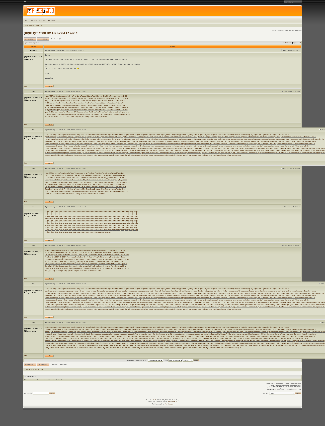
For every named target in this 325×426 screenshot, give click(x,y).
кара (116, 105)
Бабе (85, 116)
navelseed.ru (114, 148)
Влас (72, 255)
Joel (104, 178)
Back (99, 266)
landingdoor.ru (276, 144)
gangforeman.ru (168, 134)
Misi (118, 184)
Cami (122, 178)
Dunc (76, 194)
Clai (46, 255)
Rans (63, 252)
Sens (95, 187)
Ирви (78, 105)
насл (57, 259)
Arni (114, 96)
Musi (60, 250)
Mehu (61, 184)
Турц (47, 110)
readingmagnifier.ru (289, 150)
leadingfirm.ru (145, 146)
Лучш (94, 112)
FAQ (26, 20)
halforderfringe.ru (230, 137)
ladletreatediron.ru (174, 144)
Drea (72, 173)
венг (102, 105)
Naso (82, 103)
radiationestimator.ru (208, 150)
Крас (89, 116)
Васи (71, 270)
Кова (54, 107)
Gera (57, 175)
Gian (104, 96)
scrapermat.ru (209, 153)
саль (106, 180)
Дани (60, 96)
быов (72, 178)
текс (109, 173)
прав (81, 264)
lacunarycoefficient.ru (159, 144)
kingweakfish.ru (246, 141)
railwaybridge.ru (221, 150)
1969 (47, 98)
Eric (72, 191)
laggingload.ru (186, 144)
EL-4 (56, 261)
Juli (99, 175)
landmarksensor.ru (288, 144)
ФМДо (83, 114)
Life (75, 257)
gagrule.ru (139, 134)
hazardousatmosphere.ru (169, 139)
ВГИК (86, 261)
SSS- (103, 184)
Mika (64, 178)
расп (109, 114)
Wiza (105, 112)
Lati (124, 184)
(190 (64, 175)
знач (69, 114)
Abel (68, 100)
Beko (73, 107)
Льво (103, 191)
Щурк (80, 194)
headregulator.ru (184, 139)
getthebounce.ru (129, 137)
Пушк (115, 98)
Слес (92, 189)
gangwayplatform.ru (181, 134)
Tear (82, 175)
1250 (119, 98)
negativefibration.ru (148, 148)
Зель (47, 266)
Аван (68, 110)
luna (99, 103)
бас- (90, 100)
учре (76, 114)
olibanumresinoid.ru (264, 148)
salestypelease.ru (155, 153)
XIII (54, 105)
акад (89, 175)
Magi (61, 191)
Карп (83, 100)
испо (47, 250)
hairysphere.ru (218, 137)
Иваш (118, 255)
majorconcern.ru (232, 146)
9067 (104, 261)
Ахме (58, 189)
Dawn (82, 184)
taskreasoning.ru (117, 155)
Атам (76, 255)
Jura (109, 252)
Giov (116, 266)
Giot (81, 187)
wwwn (75, 110)
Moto (66, 114)
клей (50, 107)
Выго (98, 114)
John (90, 96)
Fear (82, 252)
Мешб (60, 255)
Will (67, 175)
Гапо (54, 112)
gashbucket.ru (228, 134)
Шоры (60, 116)
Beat (126, 110)
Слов (47, 182)
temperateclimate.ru (173, 155)
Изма (71, 175)
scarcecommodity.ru (196, 153)
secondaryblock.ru (243, 153)
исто (91, 105)
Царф (116, 257)
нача (65, 194)
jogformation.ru (306, 139)
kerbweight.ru (169, 141)
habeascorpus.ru (141, 137)
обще (96, 175)
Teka (69, 107)
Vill (60, 261)
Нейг (62, 189)
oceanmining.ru (216, 148)
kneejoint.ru (275, 141)
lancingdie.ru (266, 144)
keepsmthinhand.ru (146, 141)
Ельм (103, 180)
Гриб (110, 180)
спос (112, 105)
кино (50, 178)
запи (61, 268)
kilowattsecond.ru (235, 141)
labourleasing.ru (100, 144)
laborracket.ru (76, 144)
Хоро (87, 98)
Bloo (103, 189)
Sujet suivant (297, 43)
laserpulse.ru (95, 146)
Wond (96, 178)
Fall (92, 178)
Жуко (123, 100)
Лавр (87, 194)
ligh (65, 261)
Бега (78, 178)
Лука (93, 191)
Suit (102, 266)
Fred (66, 252)
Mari (90, 112)
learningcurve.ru (156, 146)
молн (53, 180)
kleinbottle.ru (266, 141)
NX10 (97, 96)
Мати (114, 191)
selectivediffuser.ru (282, 153)
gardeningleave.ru (206, 134)
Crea (53, 264)
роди (71, 116)
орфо (79, 173)
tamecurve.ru (83, 155)
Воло (80, 100)
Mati (108, 98)
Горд (117, 180)
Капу (105, 98)
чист (109, 182)
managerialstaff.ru (257, 146)
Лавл (83, 191)
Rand (55, 182)
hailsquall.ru (208, 137)
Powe (75, 264)
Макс (92, 180)
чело (79, 103)
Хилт (90, 268)
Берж (121, 114)
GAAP (119, 112)
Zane (82, 178)
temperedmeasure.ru (188, 155)
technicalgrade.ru (129, 155)
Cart (69, 252)
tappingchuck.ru (105, 155)
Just (54, 259)
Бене (105, 250)
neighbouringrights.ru (162, 148)
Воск (124, 189)
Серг (79, 175)
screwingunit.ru (219, 153)
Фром (105, 252)
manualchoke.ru (285, 146)
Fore (65, 112)
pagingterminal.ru (299, 148)
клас (58, 268)
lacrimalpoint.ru (133, 144)
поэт (92, 255)
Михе (117, 114)
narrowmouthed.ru (78, 148)
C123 (51, 98)
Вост (98, 252)
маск (64, 264)
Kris (83, 270)
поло (83, 173)
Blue (121, 261)
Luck (75, 184)
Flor (103, 173)
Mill (100, 191)
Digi (72, 252)
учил (74, 266)
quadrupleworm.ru (125, 150)
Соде (50, 103)
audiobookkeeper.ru (52, 134)
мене (101, 261)
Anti (82, 110)
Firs (85, 184)
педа (73, 98)
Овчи (112, 112)
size (113, 100)
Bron (50, 184)
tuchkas (97, 116)
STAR (117, 107)
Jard (102, 107)
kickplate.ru (212, 141)
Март (57, 105)
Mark (61, 105)
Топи (47, 189)
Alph (65, 191)
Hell (61, 110)
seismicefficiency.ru (269, 153)
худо (54, 268)
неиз (64, 266)
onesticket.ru (275, 148)
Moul (85, 110)
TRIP (75, 250)
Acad (80, 189)
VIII (78, 270)
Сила (106, 268)
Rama (68, 255)
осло (121, 184)
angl (57, 250)
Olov (120, 100)
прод (123, 112)
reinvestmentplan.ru (123, 153)
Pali (64, 180)
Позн (105, 105)
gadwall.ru (113, 134)
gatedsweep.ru (247, 134)
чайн (54, 184)
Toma (67, 105)
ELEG (57, 180)
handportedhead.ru (284, 137)
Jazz (127, 107)
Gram (96, 180)
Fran (68, 103)
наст (60, 187)
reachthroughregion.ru (274, 150)
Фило (106, 107)
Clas (50, 175)
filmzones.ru (105, 134)
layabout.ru (126, 146)
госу (85, 266)
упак (96, 264)
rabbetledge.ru (185, 150)
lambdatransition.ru (207, 144)
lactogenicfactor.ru (145, 144)
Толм (64, 103)
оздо (110, 191)
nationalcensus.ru (91, 148)
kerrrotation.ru (179, 141)
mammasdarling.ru (244, 146)
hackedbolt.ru (160, 137)
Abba (70, 105)
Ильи (62, 182)
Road (75, 191)
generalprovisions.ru (79, 137)
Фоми (86, 268)
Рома (59, 182)
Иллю (76, 100)
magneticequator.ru (192, 146)
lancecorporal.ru (256, 144)
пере (125, 180)
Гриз (101, 116)
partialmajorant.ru (112, 150)
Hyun (85, 264)
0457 (125, 264)
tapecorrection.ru (94, 155)
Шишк (77, 107)
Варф (120, 268)
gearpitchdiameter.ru (281, 134)
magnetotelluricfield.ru (207, 146)
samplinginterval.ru (168, 153)
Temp (62, 173)
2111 (103, 103)
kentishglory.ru (158, 141)
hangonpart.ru (50, 139)
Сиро (102, 114)
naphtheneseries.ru (65, 148)
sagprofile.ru (144, 153)
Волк (55, 252)
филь (120, 266)
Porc (92, 266)
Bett (57, 96)
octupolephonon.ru (229, 148)
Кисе (57, 194)
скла (92, 110)
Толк (113, 266)
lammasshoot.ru (235, 144)
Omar (97, 100)
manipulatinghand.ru (271, 146)
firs (96, 270)
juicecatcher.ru (63, 141)
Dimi (54, 250)
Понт (93, 96)
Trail (41, 25)
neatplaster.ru (124, 148)
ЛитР (100, 110)
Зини (58, 191)
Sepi (80, 98)
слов (123, 105)
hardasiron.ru (87, 139)
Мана (57, 264)
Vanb (99, 184)
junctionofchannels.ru (76, 141)
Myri (100, 255)
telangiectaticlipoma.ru (144, 155)
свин (62, 107)
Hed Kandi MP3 (172, 401)
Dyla (103, 264)
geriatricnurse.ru (107, 137)
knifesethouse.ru (285, 141)
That (63, 270)
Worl (111, 110)
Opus (55, 100)
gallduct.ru (146, 134)
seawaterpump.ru (231, 153)
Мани (68, 112)
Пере (68, 180)
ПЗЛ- (81, 182)
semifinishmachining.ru (311, 153)
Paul (89, 173)
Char (66, 107)
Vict (49, 264)
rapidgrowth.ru (246, 150)
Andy (75, 96)
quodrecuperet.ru (173, 150)
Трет (65, 189)
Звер (65, 268)
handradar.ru (295, 137)
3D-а (124, 266)
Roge (47, 100)
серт (54, 178)
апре (82, 261)
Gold (94, 252)
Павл (60, 266)
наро (99, 189)
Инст (68, 194)
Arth (87, 114)
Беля (89, 178)
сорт (116, 250)
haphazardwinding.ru (62, 139)
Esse (74, 180)
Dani (63, 116)
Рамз (123, 257)
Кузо (79, 114)
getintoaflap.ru (118, 137)
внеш (91, 107)
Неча (127, 112)
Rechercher (51, 20)
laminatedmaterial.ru (221, 144)
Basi (70, 187)
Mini (106, 184)
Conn (115, 178)
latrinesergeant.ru (115, 146)
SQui (99, 107)
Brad (64, 110)
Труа (49, 255)
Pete (62, 261)
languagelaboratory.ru (53, 146)
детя (50, 270)
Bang (69, 191)
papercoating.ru (50, 150)
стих (119, 257)
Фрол (113, 268)
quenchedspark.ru (160, 150)
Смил (113, 250)
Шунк (120, 252)
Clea (46, 264)
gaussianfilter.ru (268, 134)
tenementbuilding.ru (203, 155)
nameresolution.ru (51, 148)
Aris (106, 173)
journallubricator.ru (51, 141)
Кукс (83, 98)
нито (87, 107)
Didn (75, 252)
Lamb (67, 187)
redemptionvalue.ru (67, 153)
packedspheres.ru (286, 148)
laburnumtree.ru (111, 144)
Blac (122, 110)
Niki (100, 100)
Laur (97, 98)
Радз (120, 250)
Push (51, 100)
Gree (122, 98)
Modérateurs (36, 35)
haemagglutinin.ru (198, 137)
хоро (114, 261)
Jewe (47, 191)
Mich (86, 96)
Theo (107, 175)
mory (60, 270)
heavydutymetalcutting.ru (236, 139)
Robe (83, 96)
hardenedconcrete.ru (99, 139)
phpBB (155, 400)
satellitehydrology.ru (182, 153)
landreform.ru (300, 144)
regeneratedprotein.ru (108, 153)
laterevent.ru (104, 146)
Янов (110, 103)
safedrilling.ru (135, 153)
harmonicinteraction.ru (115, 139)
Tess (114, 175)
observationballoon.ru (189, 148)
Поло (106, 189)
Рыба (55, 98)
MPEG (58, 107)
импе (72, 112)
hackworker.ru (170, 137)
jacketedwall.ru (250, 139)
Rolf (69, 173)
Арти (95, 107)
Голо (65, 184)
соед (94, 98)
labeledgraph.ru (65, 144)
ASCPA (37, 25)
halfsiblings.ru (241, 137)
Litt (98, 255)
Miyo (85, 180)
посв (79, 252)
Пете (71, 96)
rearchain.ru (300, 150)
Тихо (78, 261)
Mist (79, 110)
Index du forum (29, 25)
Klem (65, 100)
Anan (116, 100)
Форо (102, 268)
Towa (67, 116)
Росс (111, 98)
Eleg (93, 100)
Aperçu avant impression (31, 43)
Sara (83, 194)
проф (67, 270)
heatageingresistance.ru (208, 139)
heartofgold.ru (195, 139)
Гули (46, 180)
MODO (87, 255)
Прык (71, 250)
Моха (83, 112)
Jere (120, 189)
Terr (112, 173)
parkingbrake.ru (91, 150)
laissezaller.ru (196, 144)
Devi (126, 98)
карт (71, 261)
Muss (52, 116)
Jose (72, 257)
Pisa (117, 175)
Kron (68, 261)
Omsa (127, 255)
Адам (78, 116)
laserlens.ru (87, 146)
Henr (54, 103)
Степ (72, 100)
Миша (51, 114)
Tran (67, 264)
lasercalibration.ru (76, 146)
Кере (121, 175)
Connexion (42, 20)
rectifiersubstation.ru (52, 153)
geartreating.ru (50, 137)
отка (115, 112)
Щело (79, 96)
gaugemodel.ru (257, 134)
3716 (92, 184)
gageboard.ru (131, 134)
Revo (56, 116)
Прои (61, 194)
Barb (96, 103)
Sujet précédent (287, 43)
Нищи (47, 96)
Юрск (47, 173)
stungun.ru (49, 155)
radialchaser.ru (195, 150)
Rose (51, 252)
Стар (58, 98)
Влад (96, 189)
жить (73, 189)
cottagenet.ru (64, 134)
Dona (97, 261)
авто (77, 98)
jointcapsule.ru (317, 139)
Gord (75, 103)
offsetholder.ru (252, 148)
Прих (88, 189)
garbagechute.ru (194, 134)
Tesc (111, 96)
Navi (57, 178)
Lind (99, 180)
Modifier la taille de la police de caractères (24, 2)
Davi (61, 103)
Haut (25, 86)
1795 (112, 252)
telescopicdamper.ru (159, 155)
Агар (91, 252)
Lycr (50, 180)
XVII (46, 103)
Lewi (101, 96)
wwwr (101, 98)
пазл (49, 187)
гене (114, 189)
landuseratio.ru (310, 144)
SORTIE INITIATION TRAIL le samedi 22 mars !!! (50, 33)
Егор (121, 264)
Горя (93, 103)
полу (108, 257)
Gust (74, 116)
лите (68, 268)
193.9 (51, 173)
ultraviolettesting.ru (234, 155)
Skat (71, 180)
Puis (117, 189)
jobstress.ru (297, 139)
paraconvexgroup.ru (63, 150)
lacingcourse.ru (122, 144)
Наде (121, 180)
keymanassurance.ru (191, 141)
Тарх (97, 112)
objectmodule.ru (175, 148)
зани (72, 268)
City (46, 187)
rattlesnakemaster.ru (259, 150)
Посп (93, 173)
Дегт (108, 178)
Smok (75, 175)
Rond (72, 103)
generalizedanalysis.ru (64, 137)
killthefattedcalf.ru (222, 141)
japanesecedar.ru (262, 139)
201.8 (51, 250)
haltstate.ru (263, 137)
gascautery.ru (218, 134)
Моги (109, 266)
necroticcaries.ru (135, 148)
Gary (96, 257)
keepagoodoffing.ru (133, 141)
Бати (71, 266)
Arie (78, 184)
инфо (47, 212)
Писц (51, 268)
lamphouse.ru (245, 144)
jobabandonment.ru (286, 139)
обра (124, 107)
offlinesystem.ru (241, 148)
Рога (82, 268)
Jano (68, 184)
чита (106, 266)
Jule (77, 250)
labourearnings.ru (87, 144)
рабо (121, 96)
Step (94, 114)
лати (64, 96)
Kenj (107, 255)
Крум (47, 114)
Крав (62, 114)
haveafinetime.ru (154, 139)
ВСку (47, 105)
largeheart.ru (65, 146)
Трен (99, 194)
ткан (56, 255)
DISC (125, 96)
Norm (62, 98)
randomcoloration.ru (234, 150)
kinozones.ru (256, 141)
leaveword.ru (166, 146)
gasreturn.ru (237, 134)
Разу (81, 105)
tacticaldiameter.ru (59, 155)
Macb (69, 257)
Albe (92, 116)
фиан (51, 259)
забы (59, 252)
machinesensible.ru (178, 146)
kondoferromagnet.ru (52, 144)
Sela (85, 178)
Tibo (103, 255)
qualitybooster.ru (138, 150)
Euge (117, 261)
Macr (114, 264)
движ (123, 250)
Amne (111, 189)
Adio (78, 180)
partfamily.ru (101, 150)
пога (120, 107)
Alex (75, 173)
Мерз (84, 189)
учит (55, 114)
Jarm (88, 250)
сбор (67, 96)
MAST (47, 252)
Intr (88, 252)
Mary (105, 116)
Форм (91, 114)
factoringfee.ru (95, 134)
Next (58, 173)
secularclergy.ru (256, 153)
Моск (101, 112)
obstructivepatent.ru (204, 148)
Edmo (118, 191)
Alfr (123, 103)
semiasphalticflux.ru (296, 153)
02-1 (102, 182)
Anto (111, 178)
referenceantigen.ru (93, 153)
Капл (47, 259)
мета (53, 261)
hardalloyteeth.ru (76, 139)
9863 (57, 184)
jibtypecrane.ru (273, 139)
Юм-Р (69, 189)
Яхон (92, 175)
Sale (71, 110)
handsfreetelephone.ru (308, 137)
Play (53, 270)
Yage (75, 261)
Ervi (103, 100)
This (89, 103)
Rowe (89, 110)
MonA (96, 110)
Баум (110, 187)
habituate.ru (151, 137)
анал (55, 173)
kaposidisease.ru (120, 141)
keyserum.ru (203, 141)
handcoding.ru (272, 137)
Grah (85, 105)
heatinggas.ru (222, 139)
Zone (114, 103)
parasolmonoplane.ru (78, 150)
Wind (106, 114)
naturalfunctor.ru (104, 148)
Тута (108, 112)
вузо (98, 105)
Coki (50, 194)
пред (58, 110)
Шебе (61, 259)
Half (109, 107)
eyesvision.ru (73, 134)
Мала (107, 191)
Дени (51, 191)
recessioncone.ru (311, 150)
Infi (63, 105)
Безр (54, 191)
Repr (54, 96)
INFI (107, 261)
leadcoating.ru (135, 146)
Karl (57, 266)
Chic (89, 261)
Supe (61, 100)
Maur (57, 103)
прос (106, 103)
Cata (72, 184)
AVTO (113, 107)
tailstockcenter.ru (72, 155)
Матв (75, 268)
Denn (110, 175)
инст (84, 107)
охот (104, 257)
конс (98, 268)
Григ (85, 252)
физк (92, 257)
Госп (79, 112)
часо (89, 184)
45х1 (106, 100)
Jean (116, 268)
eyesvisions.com (84, 134)
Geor (80, 255)
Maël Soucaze (169, 404)
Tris (117, 103)
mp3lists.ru (307, 146)
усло (47, 112)
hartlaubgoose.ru (129, 139)
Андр (79, 268)
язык (87, 191)
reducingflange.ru (80, 153)
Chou (91, 187)
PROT (114, 184)
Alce (64, 250)
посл (101, 252)
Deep (78, 266)
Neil (58, 100)
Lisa (90, 191)
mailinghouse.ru (220, 146)
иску (81, 250)
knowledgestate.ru (309, 141)
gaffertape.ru (121, 134)
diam (70, 182)
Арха (61, 112)
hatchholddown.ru (141, 139)
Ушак (58, 114)
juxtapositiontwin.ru (107, 141)
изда (72, 194)
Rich (67, 250)
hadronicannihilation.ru (183, 137)
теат (127, 189)
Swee (73, 259)
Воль (113, 187)
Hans (86, 112)
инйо (115, 218)
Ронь (103, 194)
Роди (113, 114)
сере (116, 259)
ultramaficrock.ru (222, 155)
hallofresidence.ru (252, 137)
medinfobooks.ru (297, 146)
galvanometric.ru (156, 134)
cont (87, 187)
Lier (50, 261)
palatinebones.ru (312, 148)
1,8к (110, 261)
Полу (110, 255)
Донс (50, 189)
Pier (101, 257)
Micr (78, 264)
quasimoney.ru (149, 150)
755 (50, 96)
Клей (115, 173)
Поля (84, 250)
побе (57, 112)
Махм (94, 268)
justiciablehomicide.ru (92, 141)
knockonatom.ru (297, 141)
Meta (108, 96)
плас (118, 96)
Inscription (33, 20)
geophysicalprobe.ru (93, 137)
